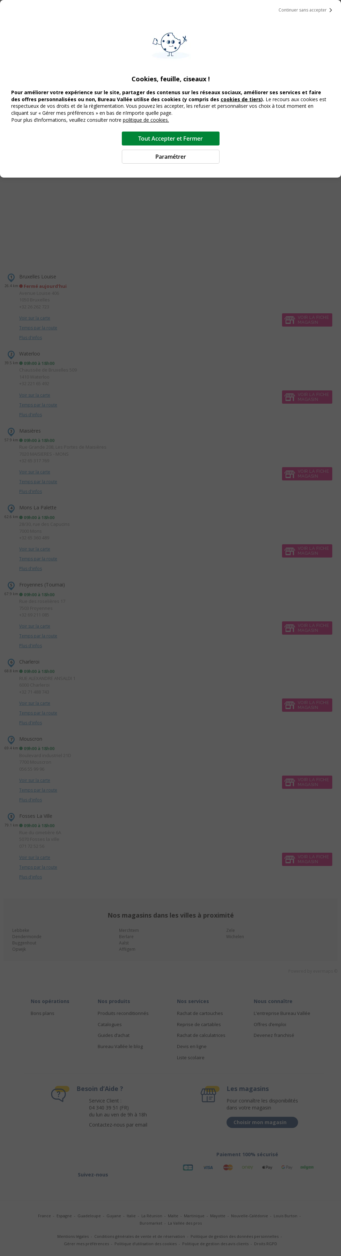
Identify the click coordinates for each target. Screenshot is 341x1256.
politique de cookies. (146, 120)
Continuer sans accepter (307, 10)
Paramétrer (170, 156)
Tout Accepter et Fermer (170, 138)
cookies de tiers (241, 99)
